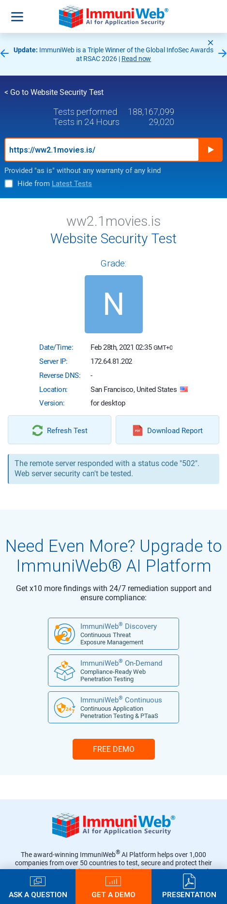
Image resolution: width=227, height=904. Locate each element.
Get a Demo (113, 894)
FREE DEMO (114, 749)
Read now (136, 58)
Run (210, 150)
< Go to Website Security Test (54, 92)
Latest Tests (72, 183)
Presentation (189, 894)
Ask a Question (38, 894)
